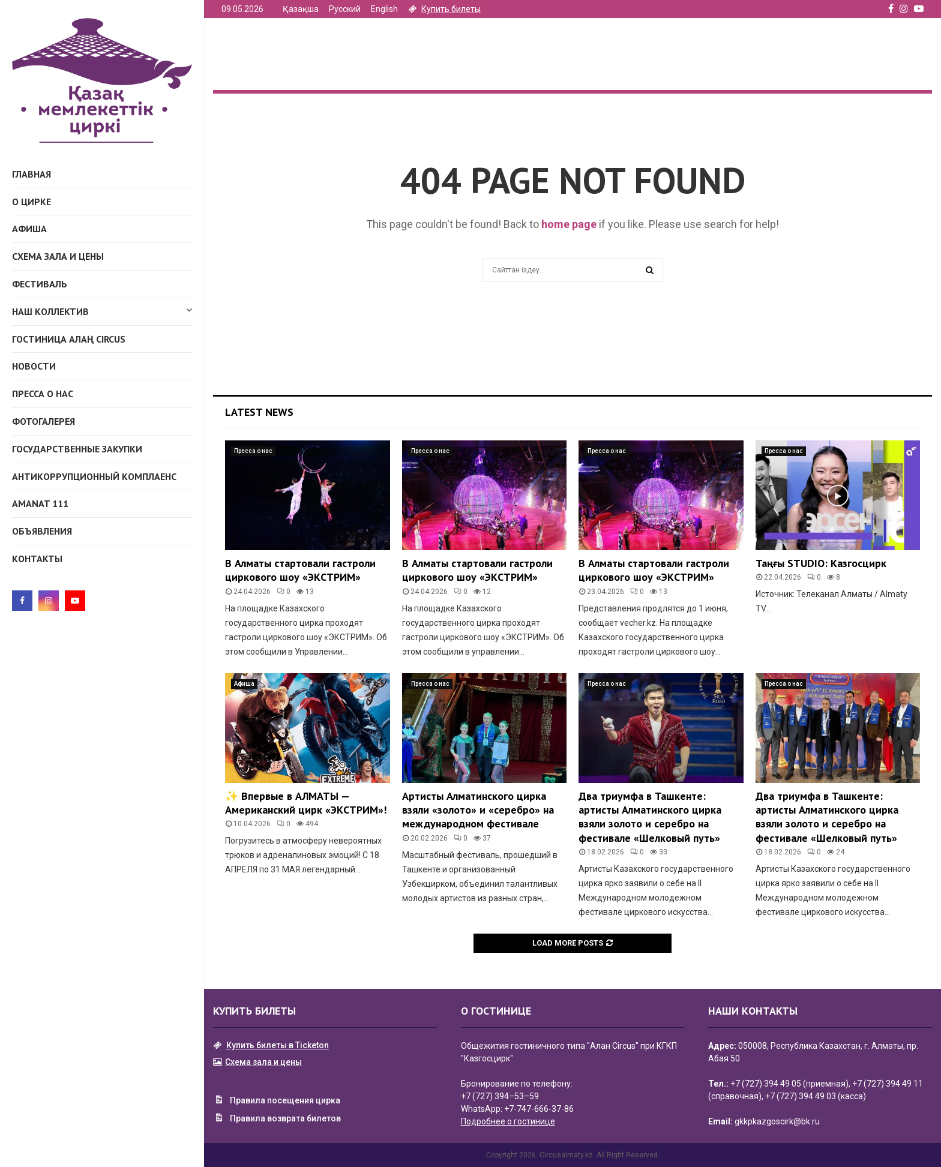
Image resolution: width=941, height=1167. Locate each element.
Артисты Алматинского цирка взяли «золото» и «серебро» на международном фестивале (478, 810)
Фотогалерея (43, 421)
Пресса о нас (42, 394)
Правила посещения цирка (276, 1101)
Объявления (42, 531)
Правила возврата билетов (277, 1119)
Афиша (29, 229)
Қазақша (301, 9)
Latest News (259, 412)
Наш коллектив (102, 309)
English (384, 9)
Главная (31, 174)
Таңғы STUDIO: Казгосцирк (821, 563)
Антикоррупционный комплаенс (94, 476)
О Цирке (31, 202)
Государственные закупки (77, 449)
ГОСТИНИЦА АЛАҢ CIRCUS (68, 339)
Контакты (37, 559)
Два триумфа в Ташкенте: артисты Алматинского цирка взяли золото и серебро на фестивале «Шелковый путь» (650, 817)
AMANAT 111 (40, 503)
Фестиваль (39, 284)
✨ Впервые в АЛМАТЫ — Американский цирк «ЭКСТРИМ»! (305, 803)
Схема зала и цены (58, 256)
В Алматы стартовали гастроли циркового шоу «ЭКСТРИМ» (300, 570)
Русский (345, 9)
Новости (34, 366)
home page (569, 224)
